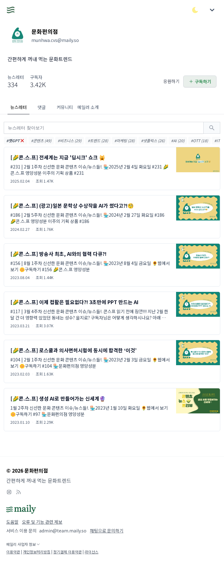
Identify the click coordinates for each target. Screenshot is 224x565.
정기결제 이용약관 (67, 551)
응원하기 (171, 81)
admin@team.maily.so (62, 530)
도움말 (12, 522)
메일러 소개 (88, 107)
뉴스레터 (18, 107)
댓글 (42, 107)
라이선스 (91, 551)
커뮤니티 (65, 107)
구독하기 (200, 81)
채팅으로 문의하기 (106, 530)
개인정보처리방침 (36, 551)
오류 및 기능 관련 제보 (42, 522)
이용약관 (13, 551)
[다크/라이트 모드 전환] (195, 10)
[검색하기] (211, 128)
